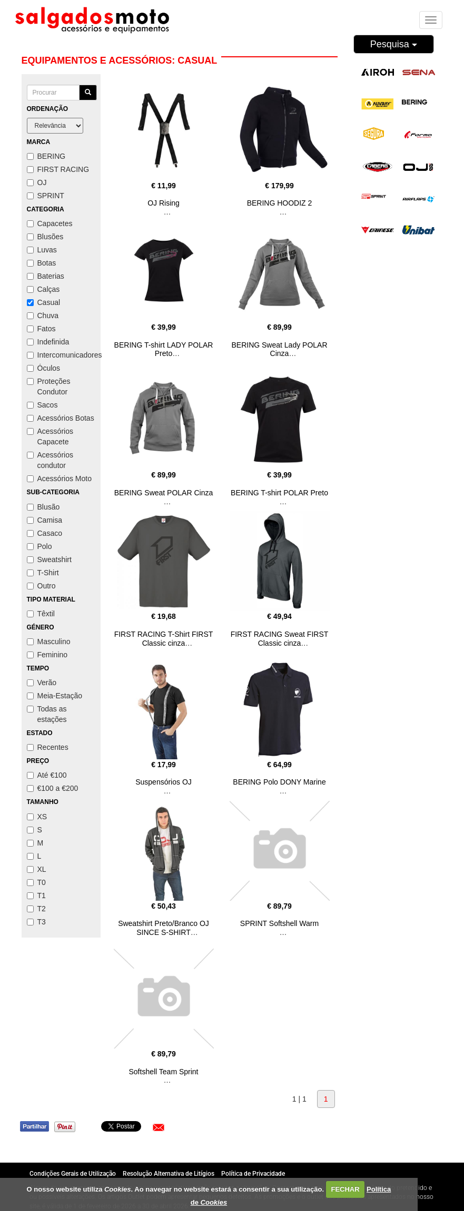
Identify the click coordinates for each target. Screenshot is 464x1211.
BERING (46, 156)
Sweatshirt (49, 559)
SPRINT (45, 195)
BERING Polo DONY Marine (279, 782)
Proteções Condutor (49, 386)
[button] (158, 1127)
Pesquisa (393, 44)
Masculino (49, 641)
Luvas (42, 250)
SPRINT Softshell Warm (279, 923)
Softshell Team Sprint (163, 1071)
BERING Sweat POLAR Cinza (163, 493)
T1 (36, 895)
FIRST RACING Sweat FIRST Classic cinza (280, 638)
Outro (41, 586)
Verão (42, 682)
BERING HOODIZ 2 (279, 203)
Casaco (44, 533)
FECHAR (345, 1189)
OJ (37, 182)
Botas (41, 263)
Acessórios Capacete (50, 436)
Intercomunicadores (61, 355)
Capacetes (50, 223)
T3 (36, 922)
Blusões (45, 236)
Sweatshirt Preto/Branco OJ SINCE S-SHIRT (163, 928)
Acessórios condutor (50, 460)
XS (37, 816)
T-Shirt (43, 572)
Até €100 (47, 775)
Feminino (47, 654)
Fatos (41, 328)
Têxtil (41, 613)
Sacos (42, 405)
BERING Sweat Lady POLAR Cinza (279, 349)
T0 (36, 882)
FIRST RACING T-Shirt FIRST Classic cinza (163, 638)
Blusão (43, 507)
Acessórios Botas (60, 418)
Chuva (42, 315)
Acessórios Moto (59, 478)
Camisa (44, 520)
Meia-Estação (55, 695)
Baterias (45, 276)
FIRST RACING (58, 169)
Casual (44, 302)
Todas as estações (47, 714)
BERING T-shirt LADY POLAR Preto (163, 349)
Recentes (47, 747)
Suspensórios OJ (163, 782)
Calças (43, 289)
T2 (36, 908)
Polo (39, 546)
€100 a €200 (52, 788)
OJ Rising (163, 203)
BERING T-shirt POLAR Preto (279, 493)
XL (36, 869)
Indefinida (48, 342)
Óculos (44, 368)
